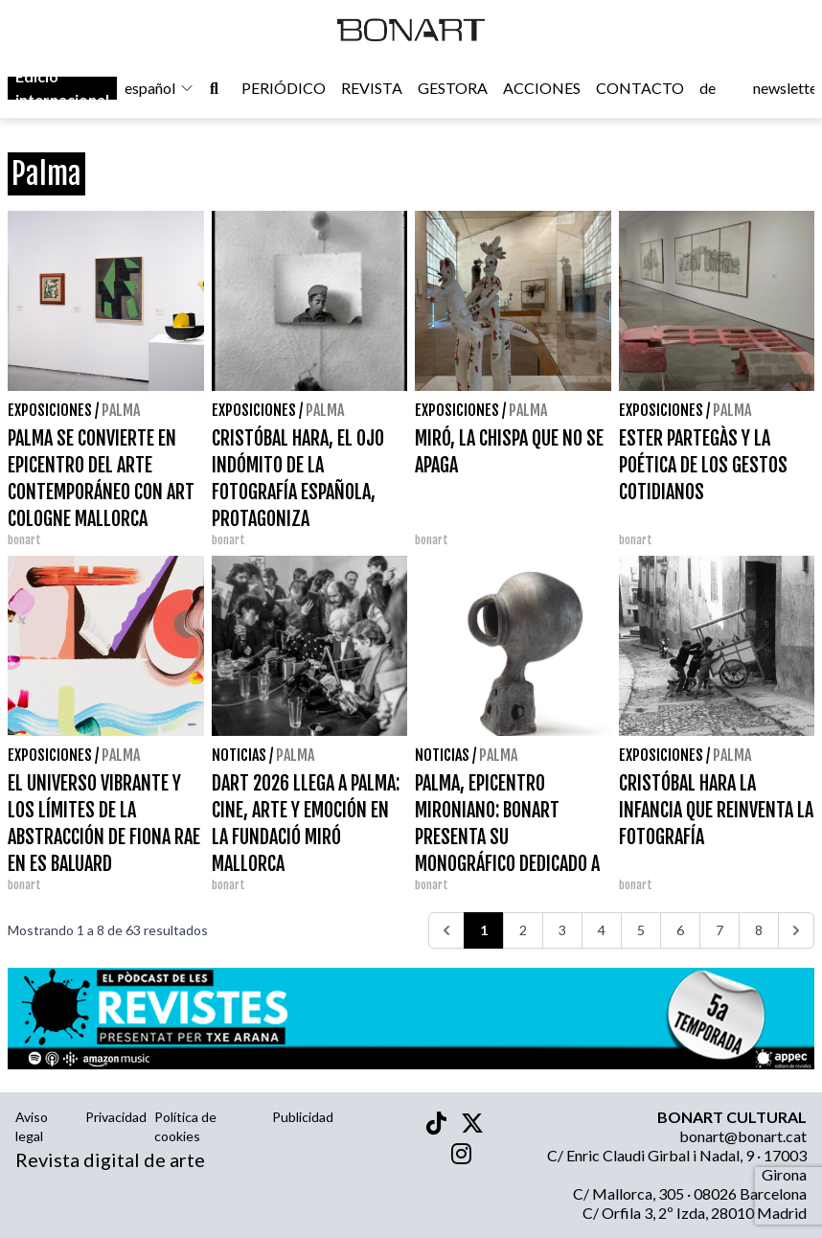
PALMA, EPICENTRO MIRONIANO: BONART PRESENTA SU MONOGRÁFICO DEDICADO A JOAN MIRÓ (507, 837)
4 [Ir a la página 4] (601, 930)
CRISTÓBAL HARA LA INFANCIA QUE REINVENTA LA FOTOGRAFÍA (716, 810)
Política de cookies (185, 1126)
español (159, 88)
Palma (121, 410)
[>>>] (796, 930)
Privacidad (116, 1117)
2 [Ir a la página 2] (523, 930)
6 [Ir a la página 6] (680, 930)
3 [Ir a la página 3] (562, 930)
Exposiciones (50, 410)
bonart (24, 540)
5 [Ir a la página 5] (641, 930)
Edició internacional (62, 87)
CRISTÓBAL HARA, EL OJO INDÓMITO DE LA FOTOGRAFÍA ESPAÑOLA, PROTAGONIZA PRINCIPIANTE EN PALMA (298, 492)
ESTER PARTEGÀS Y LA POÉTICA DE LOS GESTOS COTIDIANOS (703, 465)
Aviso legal (31, 1126)
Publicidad (302, 1117)
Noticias (239, 755)
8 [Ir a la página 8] (759, 930)
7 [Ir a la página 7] (719, 930)
